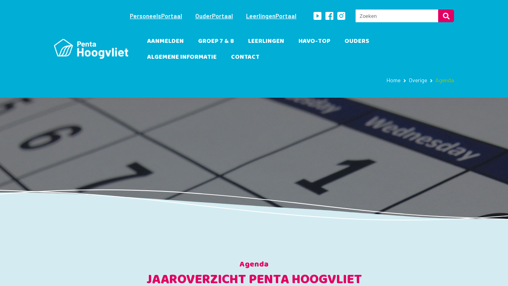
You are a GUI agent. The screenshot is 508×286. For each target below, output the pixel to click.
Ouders (356, 41)
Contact (245, 57)
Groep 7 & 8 (216, 41)
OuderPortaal (214, 15)
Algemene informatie (182, 57)
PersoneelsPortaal (156, 15)
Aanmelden (165, 41)
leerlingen (266, 41)
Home (393, 80)
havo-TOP (314, 41)
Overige (418, 80)
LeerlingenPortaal (271, 15)
